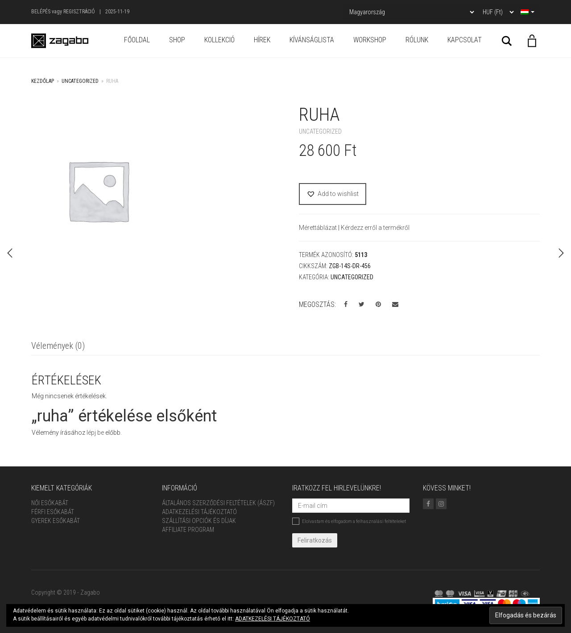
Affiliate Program (188, 529)
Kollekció (219, 40)
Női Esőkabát (49, 502)
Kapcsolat (464, 40)
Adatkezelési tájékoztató (199, 511)
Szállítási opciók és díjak (199, 520)
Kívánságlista (312, 40)
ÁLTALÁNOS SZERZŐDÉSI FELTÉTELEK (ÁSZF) (218, 502)
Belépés (40, 11)
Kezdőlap (42, 81)
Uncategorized (80, 81)
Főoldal (137, 40)
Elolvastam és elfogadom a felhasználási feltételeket (349, 521)
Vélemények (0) (58, 345)
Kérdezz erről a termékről (375, 227)
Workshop (369, 40)
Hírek (262, 40)
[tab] (58, 346)
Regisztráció (79, 11)
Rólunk (416, 40)
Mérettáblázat (318, 227)
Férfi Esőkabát (52, 511)
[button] (332, 194)
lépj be (95, 432)
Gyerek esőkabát (55, 520)
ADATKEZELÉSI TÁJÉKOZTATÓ (272, 619)
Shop (177, 40)
